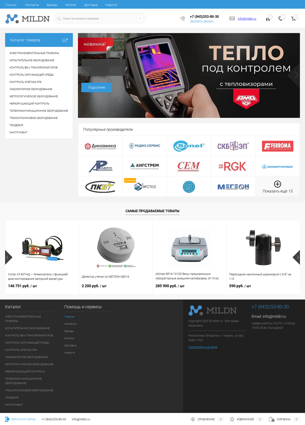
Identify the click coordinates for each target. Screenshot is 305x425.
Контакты (32, 5)
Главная (11, 5)
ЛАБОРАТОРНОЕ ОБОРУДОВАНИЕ (26, 357)
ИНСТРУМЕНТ (14, 404)
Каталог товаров (39, 40)
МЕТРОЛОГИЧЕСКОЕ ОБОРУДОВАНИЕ (29, 364)
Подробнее (96, 87)
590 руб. (240, 286)
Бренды (52, 5)
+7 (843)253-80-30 (54, 419)
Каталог (71, 5)
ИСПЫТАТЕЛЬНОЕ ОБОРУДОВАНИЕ (27, 328)
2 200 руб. (94, 286)
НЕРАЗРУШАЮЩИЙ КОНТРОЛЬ (25, 371)
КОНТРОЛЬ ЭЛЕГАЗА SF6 (21, 349)
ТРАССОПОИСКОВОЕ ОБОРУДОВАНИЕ (29, 390)
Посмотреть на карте (202, 347)
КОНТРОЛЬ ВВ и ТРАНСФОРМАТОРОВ (29, 335)
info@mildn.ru (247, 18)
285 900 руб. (169, 286)
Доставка (91, 5)
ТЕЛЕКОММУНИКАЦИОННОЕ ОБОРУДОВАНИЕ (23, 381)
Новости (111, 5)
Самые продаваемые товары (152, 211)
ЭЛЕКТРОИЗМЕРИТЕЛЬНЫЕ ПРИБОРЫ (23, 319)
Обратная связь (20, 419)
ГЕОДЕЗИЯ (12, 397)
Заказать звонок (201, 21)
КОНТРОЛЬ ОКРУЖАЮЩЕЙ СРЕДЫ (27, 342)
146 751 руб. (22, 286)
